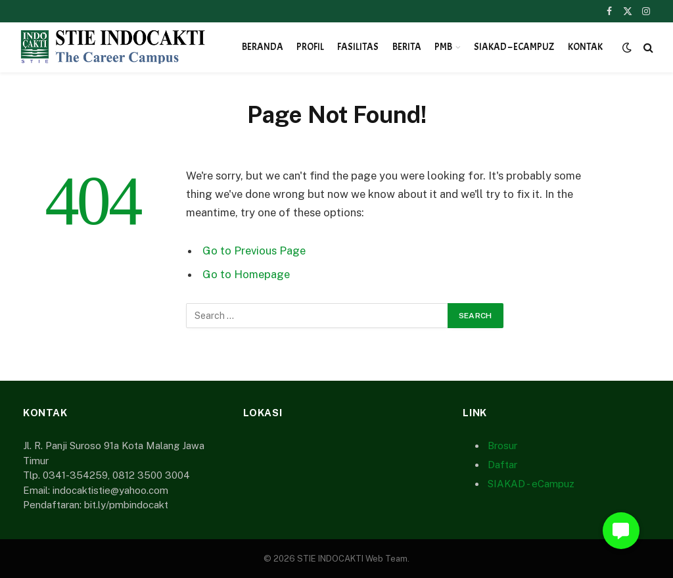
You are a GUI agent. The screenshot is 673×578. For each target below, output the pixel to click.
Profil (310, 47)
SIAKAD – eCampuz (514, 47)
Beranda (262, 47)
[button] (621, 530)
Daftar (502, 464)
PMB (443, 47)
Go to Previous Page (254, 250)
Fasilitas (358, 47)
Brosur (502, 445)
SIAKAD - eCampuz (531, 483)
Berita (406, 47)
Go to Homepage (246, 274)
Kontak (585, 47)
